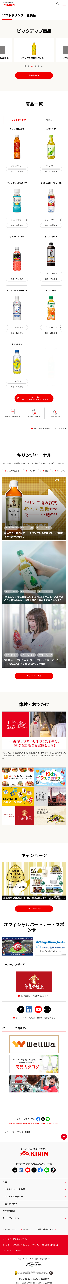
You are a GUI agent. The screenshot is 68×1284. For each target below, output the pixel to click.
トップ (5, 1132)
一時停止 (25, 66)
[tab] (18, 120)
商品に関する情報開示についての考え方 (50, 429)
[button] (2, 50)
